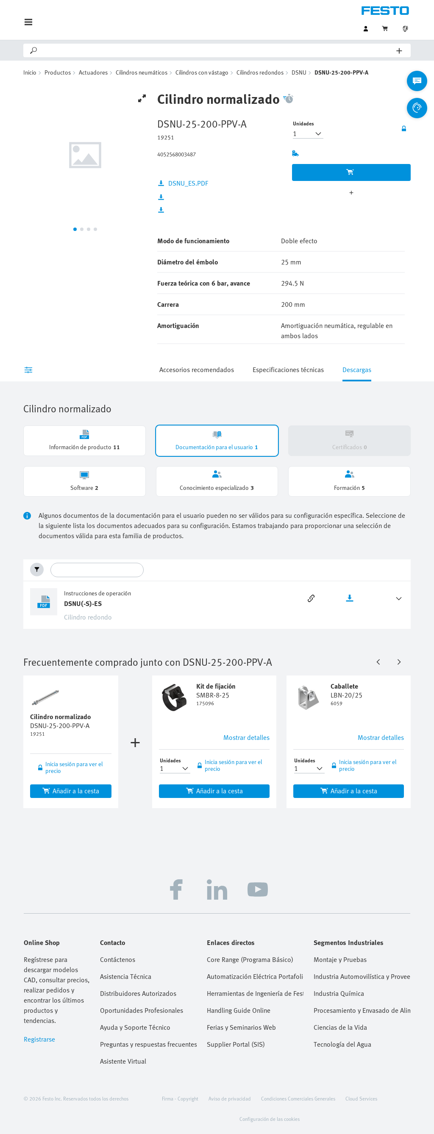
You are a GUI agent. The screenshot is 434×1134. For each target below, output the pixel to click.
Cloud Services (361, 1098)
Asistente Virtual (123, 1061)
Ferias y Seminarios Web (241, 1027)
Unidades (303, 123)
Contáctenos (117, 959)
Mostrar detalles (246, 737)
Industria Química (339, 993)
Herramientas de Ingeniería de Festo (255, 993)
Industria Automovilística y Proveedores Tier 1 (362, 976)
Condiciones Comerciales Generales (298, 1098)
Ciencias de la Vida (340, 1027)
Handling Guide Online (238, 1010)
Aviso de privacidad (230, 1098)
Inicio (29, 72)
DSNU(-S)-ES (83, 603)
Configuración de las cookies (269, 1119)
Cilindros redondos (260, 72)
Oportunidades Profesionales (141, 1010)
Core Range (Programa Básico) (250, 959)
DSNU (299, 72)
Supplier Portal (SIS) (236, 1044)
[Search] (217, 50)
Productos (58, 72)
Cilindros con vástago (201, 72)
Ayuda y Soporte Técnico (135, 1027)
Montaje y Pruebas (340, 959)
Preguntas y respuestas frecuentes (148, 1044)
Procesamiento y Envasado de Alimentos (362, 1010)
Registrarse (39, 1039)
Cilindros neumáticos (141, 72)
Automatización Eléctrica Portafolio (255, 976)
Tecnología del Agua (342, 1044)
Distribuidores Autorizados (138, 993)
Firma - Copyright (180, 1098)
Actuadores (93, 72)
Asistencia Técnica (125, 976)
